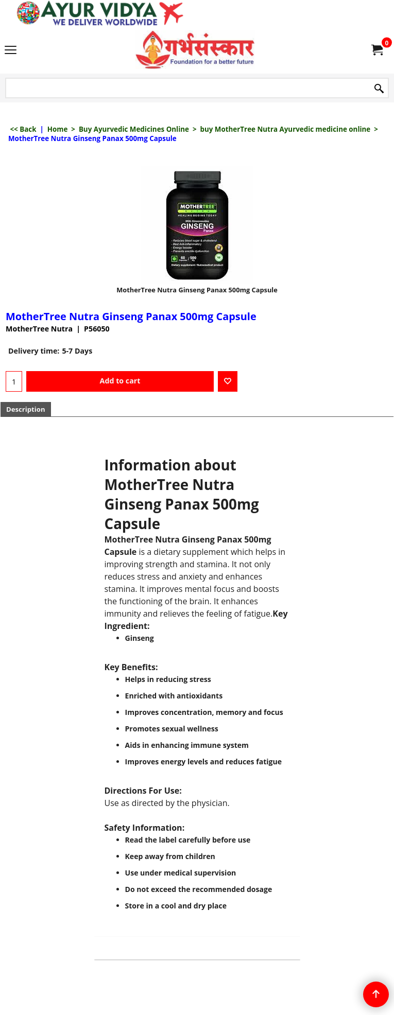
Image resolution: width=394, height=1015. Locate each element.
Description (25, 409)
